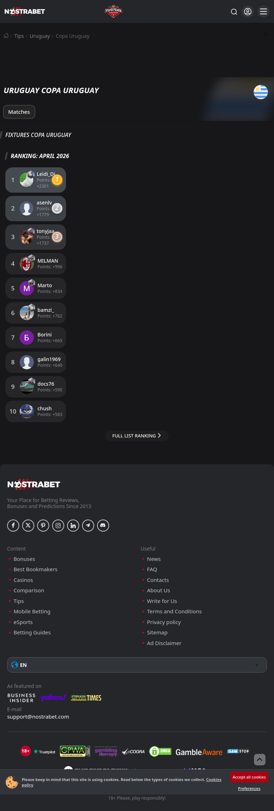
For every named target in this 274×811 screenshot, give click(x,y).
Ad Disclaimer (164, 631)
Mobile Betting (32, 599)
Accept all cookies (249, 777)
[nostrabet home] (34, 472)
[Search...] (233, 11)
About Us (158, 578)
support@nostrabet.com (38, 704)
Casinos (23, 568)
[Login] (248, 11)
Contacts (158, 568)
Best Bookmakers (35, 557)
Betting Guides (32, 620)
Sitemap (157, 620)
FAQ (152, 557)
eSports (23, 610)
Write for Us (162, 589)
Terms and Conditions (174, 599)
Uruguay (40, 35)
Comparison (29, 578)
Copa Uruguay (72, 35)
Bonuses (24, 547)
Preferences (249, 788)
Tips (19, 35)
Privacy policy (164, 610)
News (154, 547)
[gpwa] (75, 739)
